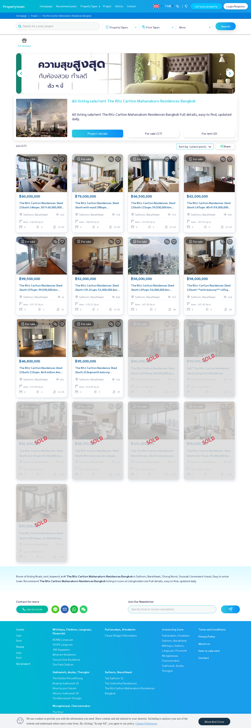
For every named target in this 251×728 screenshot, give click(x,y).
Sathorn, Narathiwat (118, 672)
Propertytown (14, 6)
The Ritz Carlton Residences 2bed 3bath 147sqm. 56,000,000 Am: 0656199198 (152, 288)
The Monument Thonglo (67, 698)
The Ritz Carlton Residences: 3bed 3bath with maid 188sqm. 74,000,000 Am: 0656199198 (97, 205)
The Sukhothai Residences (121, 683)
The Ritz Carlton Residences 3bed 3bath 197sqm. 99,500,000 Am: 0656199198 (40, 288)
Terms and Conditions (212, 629)
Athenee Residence (64, 654)
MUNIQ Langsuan (63, 639)
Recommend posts (66, 6)
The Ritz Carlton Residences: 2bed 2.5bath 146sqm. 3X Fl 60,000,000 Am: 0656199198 (41, 205)
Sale (19, 635)
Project (107, 6)
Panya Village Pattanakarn (121, 635)
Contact (131, 6)
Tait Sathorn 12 (114, 678)
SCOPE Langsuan (63, 644)
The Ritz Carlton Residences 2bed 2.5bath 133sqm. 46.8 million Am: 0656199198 (40, 370)
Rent (19, 640)
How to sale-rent (209, 650)
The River (58, 712)
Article (119, 6)
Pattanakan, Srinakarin (120, 629)
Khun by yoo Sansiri (64, 688)
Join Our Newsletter (141, 601)
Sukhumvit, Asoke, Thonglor (71, 672)
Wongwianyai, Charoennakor (71, 705)
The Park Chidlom (63, 664)
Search (225, 26)
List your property (206, 6)
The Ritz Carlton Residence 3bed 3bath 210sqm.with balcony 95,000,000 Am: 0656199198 (96, 370)
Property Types (90, 6)
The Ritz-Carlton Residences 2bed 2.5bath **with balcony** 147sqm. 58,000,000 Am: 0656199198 (209, 288)
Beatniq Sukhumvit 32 (66, 683)
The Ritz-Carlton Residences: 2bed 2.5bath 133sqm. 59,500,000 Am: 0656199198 (153, 205)
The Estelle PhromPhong (68, 678)
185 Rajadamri (61, 649)
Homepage (46, 6)
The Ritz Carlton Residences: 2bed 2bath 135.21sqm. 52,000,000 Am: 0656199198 (97, 288)
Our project (23, 663)
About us (204, 643)
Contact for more (27, 601)
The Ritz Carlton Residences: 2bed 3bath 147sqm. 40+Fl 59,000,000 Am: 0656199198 (208, 205)
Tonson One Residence (66, 659)
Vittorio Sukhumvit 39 (66, 693)
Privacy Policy (206, 636)
